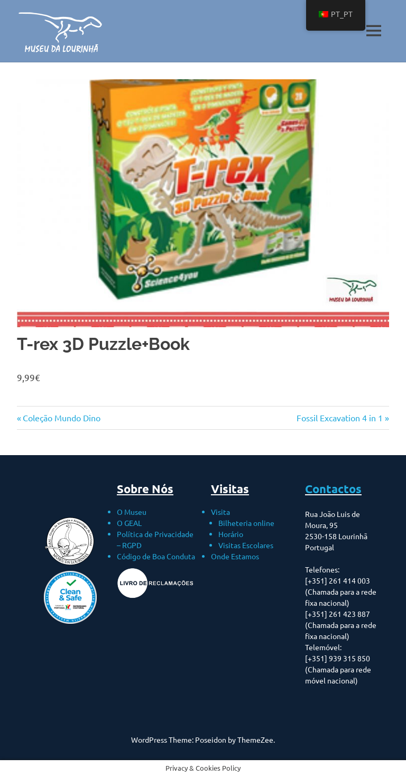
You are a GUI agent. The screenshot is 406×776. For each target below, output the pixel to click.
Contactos (333, 489)
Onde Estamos (235, 556)
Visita (220, 511)
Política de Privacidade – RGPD (155, 539)
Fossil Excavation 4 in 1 (340, 417)
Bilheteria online (246, 523)
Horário (230, 534)
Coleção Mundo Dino (61, 417)
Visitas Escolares (245, 545)
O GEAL (129, 523)
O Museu (131, 511)
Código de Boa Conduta (156, 556)
